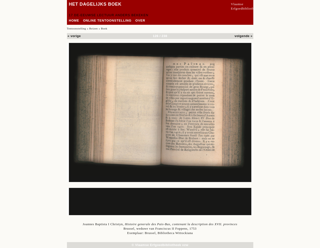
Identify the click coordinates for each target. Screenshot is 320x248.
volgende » (243, 36)
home (74, 20)
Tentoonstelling (76, 28)
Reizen (93, 28)
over (140, 20)
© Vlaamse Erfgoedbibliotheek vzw (160, 245)
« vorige (74, 36)
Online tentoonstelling (107, 20)
